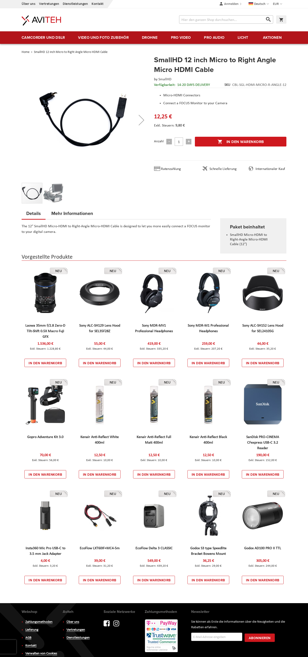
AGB (28, 638)
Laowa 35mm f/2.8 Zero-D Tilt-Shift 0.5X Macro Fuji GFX (45, 331)
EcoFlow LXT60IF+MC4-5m (100, 548)
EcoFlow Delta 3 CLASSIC (154, 548)
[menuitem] (43, 37)
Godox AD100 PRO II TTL (262, 548)
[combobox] (226, 19)
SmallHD (164, 79)
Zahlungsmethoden (38, 622)
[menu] (154, 37)
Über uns (28, 4)
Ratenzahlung (171, 169)
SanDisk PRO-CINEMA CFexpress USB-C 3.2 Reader (262, 442)
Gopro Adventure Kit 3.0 (45, 437)
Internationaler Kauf (270, 169)
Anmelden (231, 4)
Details (33, 213)
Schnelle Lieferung (223, 169)
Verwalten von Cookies (41, 653)
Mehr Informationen (72, 213)
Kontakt (98, 4)
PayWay (162, 636)
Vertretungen (49, 4)
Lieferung (31, 630)
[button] (278, 4)
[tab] (34, 215)
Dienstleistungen (75, 4)
